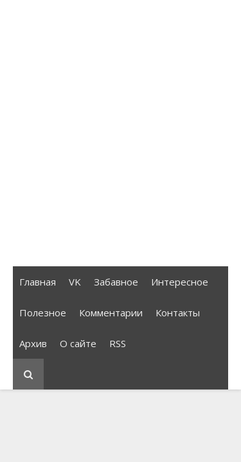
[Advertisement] (120, 133)
